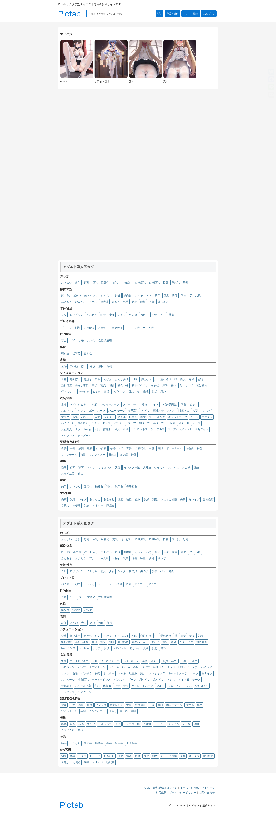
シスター (109, 416)
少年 (154, 314)
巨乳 (95, 282)
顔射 (77, 327)
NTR (134, 379)
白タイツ (207, 416)
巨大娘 (104, 301)
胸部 (151, 301)
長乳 (165, 282)
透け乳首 (201, 385)
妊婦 (117, 295)
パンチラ (86, 416)
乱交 (103, 385)
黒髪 (81, 448)
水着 (64, 404)
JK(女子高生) (169, 404)
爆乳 (77, 282)
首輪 (75, 416)
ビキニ (193, 404)
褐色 (199, 448)
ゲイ (72, 340)
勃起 (154, 391)
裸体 (173, 385)
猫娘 (80, 473)
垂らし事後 (82, 385)
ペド (163, 314)
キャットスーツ (177, 416)
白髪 (72, 448)
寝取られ (145, 379)
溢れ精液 (66, 385)
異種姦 (88, 486)
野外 (163, 391)
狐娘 (196, 467)
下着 (183, 404)
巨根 (143, 301)
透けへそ (134, 391)
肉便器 (76, 505)
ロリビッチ (76, 314)
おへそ (139, 295)
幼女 (103, 314)
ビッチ (97, 391)
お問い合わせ (207, 792)
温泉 (165, 385)
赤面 (83, 366)
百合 (64, 340)
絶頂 (92, 366)
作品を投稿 (172, 13)
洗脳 (120, 499)
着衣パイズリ (140, 385)
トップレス (68, 435)
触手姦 (119, 486)
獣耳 (81, 467)
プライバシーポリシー (182, 792)
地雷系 (133, 416)
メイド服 (183, 423)
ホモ (81, 340)
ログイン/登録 (190, 13)
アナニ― (153, 327)
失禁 (183, 499)
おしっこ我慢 (169, 499)
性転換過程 (105, 340)
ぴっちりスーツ (109, 404)
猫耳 (64, 467)
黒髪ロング (116, 448)
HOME (146, 787)
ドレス (171, 423)
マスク (65, 416)
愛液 (146, 391)
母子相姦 (131, 486)
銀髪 (89, 448)
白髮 (151, 448)
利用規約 (161, 792)
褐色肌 (190, 448)
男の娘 (133, 314)
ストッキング (157, 416)
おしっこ (95, 499)
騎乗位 (65, 353)
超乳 (86, 282)
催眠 (137, 499)
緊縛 (72, 499)
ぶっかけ (89, 327)
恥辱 (109, 366)
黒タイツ (158, 423)
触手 (64, 486)
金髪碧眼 (140, 448)
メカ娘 (186, 467)
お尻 (198, 295)
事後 (94, 385)
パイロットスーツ (142, 429)
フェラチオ (115, 327)
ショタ (122, 314)
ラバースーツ (130, 404)
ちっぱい (126, 282)
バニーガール (116, 410)
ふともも (66, 301)
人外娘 (147, 467)
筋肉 (183, 295)
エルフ (91, 467)
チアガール (84, 435)
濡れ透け (165, 379)
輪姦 (129, 499)
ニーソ (194, 416)
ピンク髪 (101, 448)
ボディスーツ (97, 410)
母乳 (185, 282)
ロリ (64, 314)
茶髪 (83, 454)
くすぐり (97, 505)
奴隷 (86, 505)
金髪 (64, 448)
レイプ (82, 499)
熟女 (171, 314)
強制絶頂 (208, 499)
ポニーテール (174, 448)
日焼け (112, 454)
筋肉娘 (128, 295)
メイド (154, 404)
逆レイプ (194, 499)
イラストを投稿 (189, 787)
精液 (191, 379)
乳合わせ (123, 385)
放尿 (146, 499)
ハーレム (84, 391)
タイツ (146, 410)
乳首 (125, 301)
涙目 (101, 366)
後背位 (76, 353)
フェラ (102, 327)
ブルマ (160, 429)
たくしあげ (121, 379)
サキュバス (105, 467)
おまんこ (80, 301)
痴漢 (106, 391)
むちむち (106, 295)
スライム (173, 467)
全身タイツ (202, 429)
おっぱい (66, 282)
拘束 (64, 499)
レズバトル (119, 391)
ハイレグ (206, 410)
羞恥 (64, 366)
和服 (97, 429)
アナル (93, 301)
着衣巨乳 (83, 423)
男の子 (144, 314)
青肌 (160, 448)
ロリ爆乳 (140, 282)
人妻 (195, 410)
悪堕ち (88, 379)
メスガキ (91, 314)
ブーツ (132, 423)
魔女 (143, 416)
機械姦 (99, 486)
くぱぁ (108, 379)
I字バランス (68, 391)
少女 (111, 314)
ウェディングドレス (180, 429)
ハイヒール (68, 423)
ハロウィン (68, 410)
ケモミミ (159, 467)
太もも (116, 301)
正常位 (88, 353)
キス (128, 327)
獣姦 (109, 486)
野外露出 (75, 379)
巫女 (117, 429)
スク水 (171, 410)
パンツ (82, 410)
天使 (117, 467)
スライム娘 (68, 473)
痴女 (183, 379)
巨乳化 (105, 282)
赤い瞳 (124, 454)
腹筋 (174, 295)
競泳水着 (158, 410)
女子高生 (133, 410)
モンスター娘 (132, 467)
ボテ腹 (77, 295)
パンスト (119, 423)
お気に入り (208, 13)
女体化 (91, 340)
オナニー (139, 327)
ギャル (122, 416)
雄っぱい (163, 301)
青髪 (129, 448)
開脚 (111, 385)
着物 (125, 429)
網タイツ (144, 423)
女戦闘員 (66, 429)
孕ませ (155, 385)
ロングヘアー (97, 454)
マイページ (208, 787)
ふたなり (75, 486)
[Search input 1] (121, 13)
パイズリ (66, 327)
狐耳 (72, 467)
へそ (149, 295)
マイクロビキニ (79, 404)
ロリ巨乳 (154, 282)
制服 (94, 404)
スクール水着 (83, 429)
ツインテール (69, 454)
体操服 (107, 429)
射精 (200, 379)
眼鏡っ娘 (183, 410)
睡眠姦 (110, 505)
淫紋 (144, 404)
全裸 (64, 379)
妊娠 (97, 379)
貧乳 (115, 282)
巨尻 (166, 295)
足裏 (134, 301)
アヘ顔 (74, 366)
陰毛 (157, 295)
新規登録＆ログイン (165, 787)
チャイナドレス (101, 423)
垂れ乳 (176, 282)
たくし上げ (186, 385)
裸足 (97, 416)
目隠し (65, 505)
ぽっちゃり (91, 295)
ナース (196, 423)
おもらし (109, 499)
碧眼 (133, 454)
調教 (155, 499)
